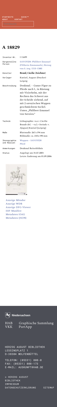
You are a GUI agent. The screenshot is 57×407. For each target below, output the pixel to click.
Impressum (12, 383)
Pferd (22, 143)
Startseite (7, 17)
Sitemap (48, 387)
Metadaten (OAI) (15, 214)
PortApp (25, 326)
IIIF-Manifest (13, 211)
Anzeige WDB (14, 204)
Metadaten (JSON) (16, 218)
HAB (9, 323)
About (5, 19)
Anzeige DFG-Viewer (18, 207)
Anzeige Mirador (15, 200)
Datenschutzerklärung (20, 387)
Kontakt (18, 19)
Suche (24, 17)
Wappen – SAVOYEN (31, 140)
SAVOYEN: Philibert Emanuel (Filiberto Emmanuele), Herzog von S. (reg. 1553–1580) (35, 65)
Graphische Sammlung (36, 323)
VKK (8, 326)
